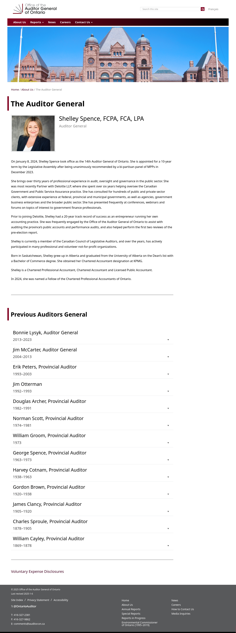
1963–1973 (91, 455)
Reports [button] (37, 22)
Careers (65, 22)
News (52, 22)
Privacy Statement (38, 600)
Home (15, 89)
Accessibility (60, 600)
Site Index (17, 600)
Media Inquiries (180, 613)
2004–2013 (91, 352)
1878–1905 (91, 524)
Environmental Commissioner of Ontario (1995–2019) (140, 624)
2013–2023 (91, 335)
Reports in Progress (133, 618)
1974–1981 (91, 421)
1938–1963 (91, 473)
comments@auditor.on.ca (29, 623)
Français (213, 9)
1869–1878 (91, 541)
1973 (91, 438)
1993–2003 (91, 370)
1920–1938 (91, 490)
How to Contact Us (182, 609)
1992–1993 (91, 387)
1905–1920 (91, 507)
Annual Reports (131, 609)
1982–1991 (91, 404)
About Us (19, 22)
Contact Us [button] (84, 22)
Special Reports (131, 613)
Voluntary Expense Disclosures (37, 571)
